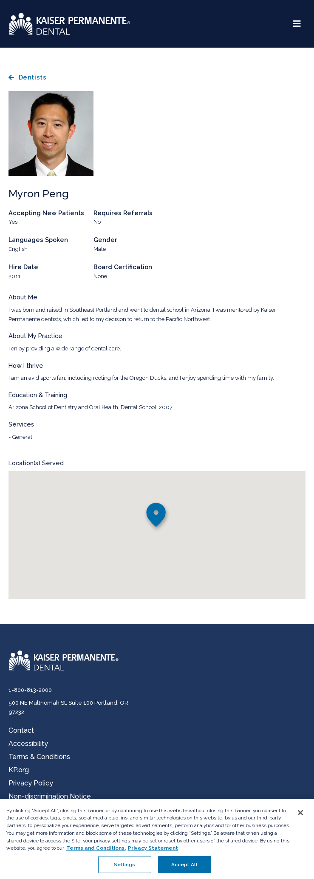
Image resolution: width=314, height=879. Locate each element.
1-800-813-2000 (30, 690)
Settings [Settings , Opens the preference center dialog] (124, 868)
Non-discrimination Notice (49, 796)
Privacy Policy (30, 783)
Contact (21, 730)
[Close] (300, 816)
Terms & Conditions (39, 757)
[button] (157, 517)
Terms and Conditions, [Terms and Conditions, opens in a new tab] (96, 852)
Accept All (184, 868)
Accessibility (28, 744)
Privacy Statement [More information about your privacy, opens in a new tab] (153, 852)
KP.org (18, 770)
